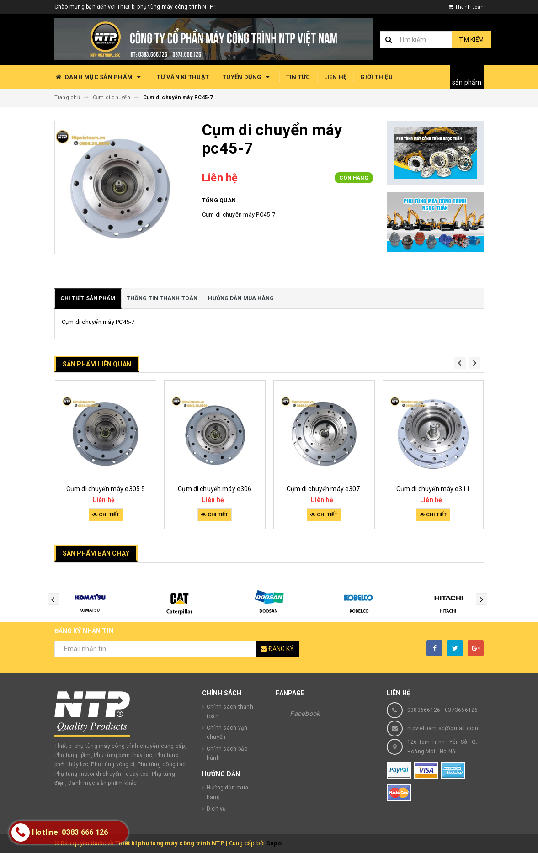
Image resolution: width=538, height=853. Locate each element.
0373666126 (461, 710)
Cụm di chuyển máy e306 (214, 489)
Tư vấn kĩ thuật (183, 77)
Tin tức (298, 77)
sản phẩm (467, 82)
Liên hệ (335, 77)
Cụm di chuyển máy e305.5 (105, 489)
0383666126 (424, 710)
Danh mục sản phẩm (99, 77)
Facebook (305, 714)
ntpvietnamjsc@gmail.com (443, 728)
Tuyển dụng (247, 77)
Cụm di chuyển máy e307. (324, 489)
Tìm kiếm (471, 39)
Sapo (274, 843)
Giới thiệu (376, 77)
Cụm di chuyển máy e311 (433, 489)
